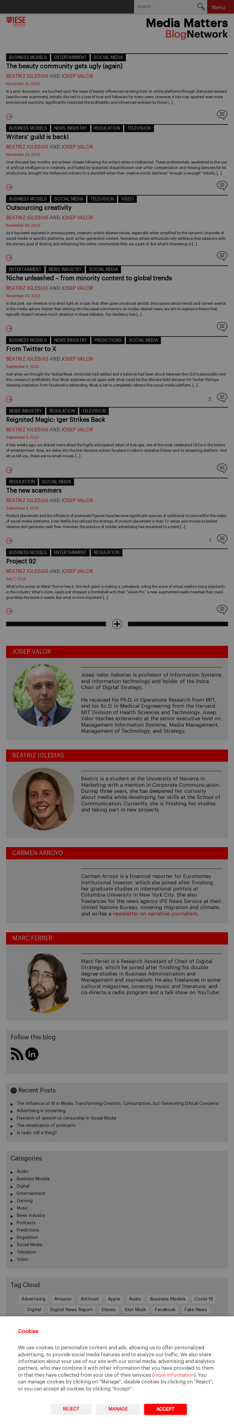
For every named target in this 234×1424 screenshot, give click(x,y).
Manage (118, 1409)
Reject (71, 1409)
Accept (165, 1409)
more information (174, 1375)
